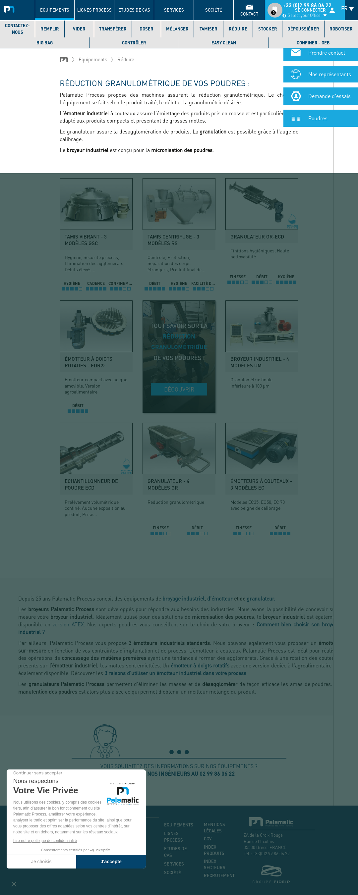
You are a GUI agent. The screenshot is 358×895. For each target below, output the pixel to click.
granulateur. (261, 598)
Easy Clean (223, 42)
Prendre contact (326, 56)
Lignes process (94, 10)
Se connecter (310, 10)
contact (249, 14)
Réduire (238, 28)
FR (344, 8)
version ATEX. (68, 624)
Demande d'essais (329, 99)
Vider (79, 28)
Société (213, 10)
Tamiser (208, 28)
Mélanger (177, 28)
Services (174, 10)
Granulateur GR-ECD (257, 236)
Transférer (113, 28)
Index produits (214, 850)
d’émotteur (220, 598)
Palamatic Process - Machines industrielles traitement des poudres (10, 8)
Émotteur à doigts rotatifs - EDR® (88, 362)
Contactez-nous (17, 29)
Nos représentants (329, 78)
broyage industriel (183, 598)
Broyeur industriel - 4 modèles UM (259, 362)
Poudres (318, 122)
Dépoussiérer (303, 28)
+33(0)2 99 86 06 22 (271, 853)
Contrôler (134, 42)
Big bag (44, 42)
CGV (207, 838)
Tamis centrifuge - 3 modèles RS (173, 240)
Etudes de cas (134, 10)
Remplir (49, 28)
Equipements (54, 10)
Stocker (267, 28)
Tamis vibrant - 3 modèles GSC (86, 240)
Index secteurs (214, 864)
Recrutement (219, 875)
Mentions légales (214, 827)
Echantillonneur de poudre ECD (91, 484)
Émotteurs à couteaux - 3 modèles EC (261, 484)
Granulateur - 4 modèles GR (168, 484)
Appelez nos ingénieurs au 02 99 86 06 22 (179, 773)
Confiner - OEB (313, 42)
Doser (146, 28)
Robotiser (341, 28)
